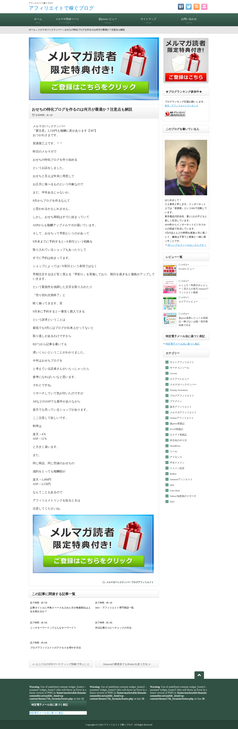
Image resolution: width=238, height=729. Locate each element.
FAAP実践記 (176, 429)
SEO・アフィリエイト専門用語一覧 (114, 607)
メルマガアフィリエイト (183, 412)
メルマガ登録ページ (67, 19)
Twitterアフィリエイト (182, 418)
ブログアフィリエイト (142, 582)
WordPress (175, 445)
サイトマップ (148, 19)
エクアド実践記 (178, 434)
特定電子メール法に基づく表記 (183, 343)
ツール (173, 451)
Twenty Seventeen (179, 390)
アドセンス (176, 457)
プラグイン (176, 401)
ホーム (38, 19)
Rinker (173, 473)
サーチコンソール (179, 367)
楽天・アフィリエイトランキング (181, 106)
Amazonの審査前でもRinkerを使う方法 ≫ (127, 664)
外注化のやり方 (178, 440)
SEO (172, 501)
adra (172, 485)
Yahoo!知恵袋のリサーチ (183, 496)
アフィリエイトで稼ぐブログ (61, 8)
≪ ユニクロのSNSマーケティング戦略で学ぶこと (61, 664)
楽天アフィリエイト (181, 406)
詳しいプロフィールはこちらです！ (187, 245)
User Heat (175, 490)
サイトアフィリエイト (182, 362)
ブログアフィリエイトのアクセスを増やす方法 (55, 647)
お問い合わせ (189, 19)
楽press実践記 (177, 423)
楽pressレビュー (107, 19)
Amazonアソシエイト (181, 479)
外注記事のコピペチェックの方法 (113, 627)
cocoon (173, 373)
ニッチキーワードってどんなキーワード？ (53, 627)
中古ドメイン (177, 462)
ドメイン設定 (177, 468)
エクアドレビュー (179, 379)
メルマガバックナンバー (50, 29)
